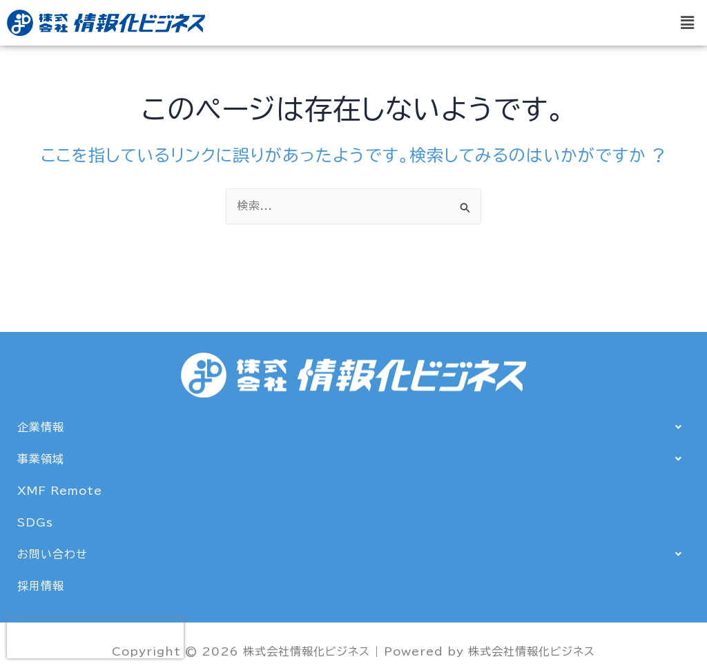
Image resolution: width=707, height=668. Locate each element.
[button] (688, 22)
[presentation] (95, 637)
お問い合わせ (353, 554)
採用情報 (40, 585)
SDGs (35, 522)
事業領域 (353, 458)
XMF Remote (59, 490)
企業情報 (353, 427)
